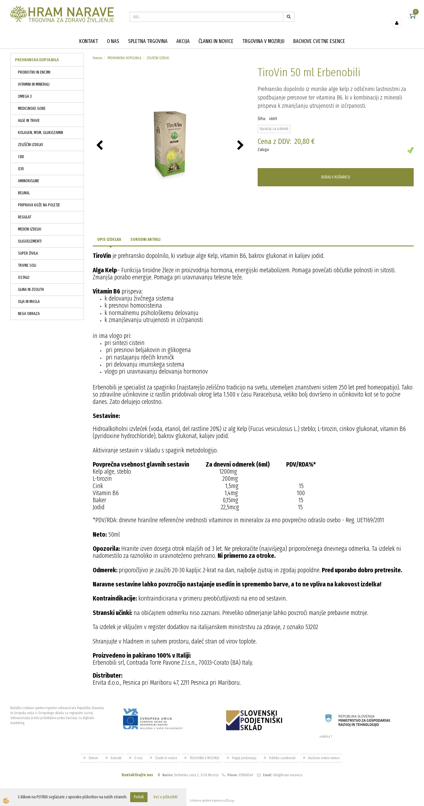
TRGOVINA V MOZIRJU (263, 41)
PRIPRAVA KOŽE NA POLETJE (39, 205)
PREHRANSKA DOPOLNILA (124, 58)
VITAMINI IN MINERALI (33, 84)
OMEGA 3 (25, 96)
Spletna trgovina (148, 41)
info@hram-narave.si (287, 775)
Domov (97, 58)
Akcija (183, 41)
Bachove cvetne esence (319, 41)
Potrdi (139, 797)
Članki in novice (215, 41)
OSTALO (23, 277)
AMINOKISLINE (28, 180)
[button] (241, 145)
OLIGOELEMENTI (30, 241)
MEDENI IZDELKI (29, 229)
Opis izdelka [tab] (109, 239)
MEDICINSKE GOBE (32, 108)
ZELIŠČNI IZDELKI (30, 144)
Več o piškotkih (165, 797)
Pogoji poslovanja (244, 758)
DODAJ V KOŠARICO (335, 177)
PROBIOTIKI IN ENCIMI (34, 72)
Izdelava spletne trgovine (206, 800)
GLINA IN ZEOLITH (31, 289)
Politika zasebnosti (282, 758)
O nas (113, 41)
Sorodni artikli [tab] (145, 239)
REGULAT (24, 217)
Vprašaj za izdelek (274, 128)
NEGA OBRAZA (29, 313)
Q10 (21, 168)
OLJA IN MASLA (29, 301)
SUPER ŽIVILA (28, 253)
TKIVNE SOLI (27, 265)
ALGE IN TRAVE (29, 120)
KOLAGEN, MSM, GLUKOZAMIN (40, 132)
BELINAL (24, 192)
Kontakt (88, 41)
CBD (21, 156)
